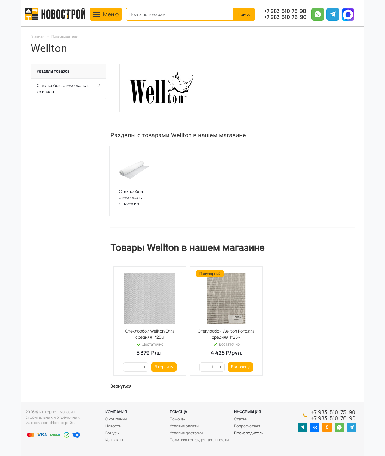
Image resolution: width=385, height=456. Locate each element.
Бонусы (112, 433)
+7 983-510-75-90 (285, 11)
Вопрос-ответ (247, 426)
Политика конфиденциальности (199, 439)
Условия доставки (186, 433)
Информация (247, 411)
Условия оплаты (184, 426)
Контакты (114, 439)
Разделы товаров (53, 71)
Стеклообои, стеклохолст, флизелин (132, 197)
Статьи (240, 419)
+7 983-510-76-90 (285, 17)
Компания (116, 411)
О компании (116, 419)
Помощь (178, 411)
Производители (248, 433)
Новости (113, 426)
